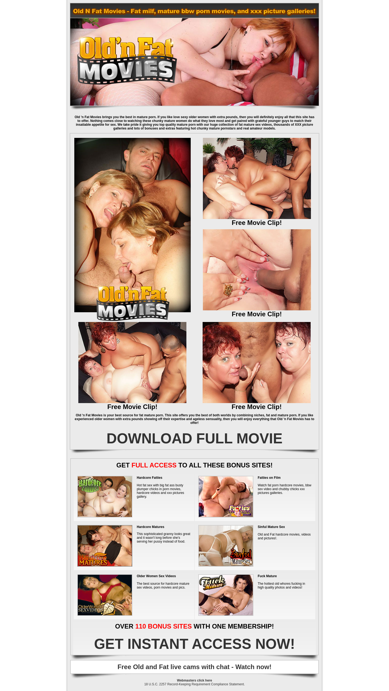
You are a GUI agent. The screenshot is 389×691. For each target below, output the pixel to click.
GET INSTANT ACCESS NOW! (194, 644)
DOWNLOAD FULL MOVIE (194, 438)
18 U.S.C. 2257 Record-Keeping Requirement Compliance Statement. (194, 684)
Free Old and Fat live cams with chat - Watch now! (194, 666)
